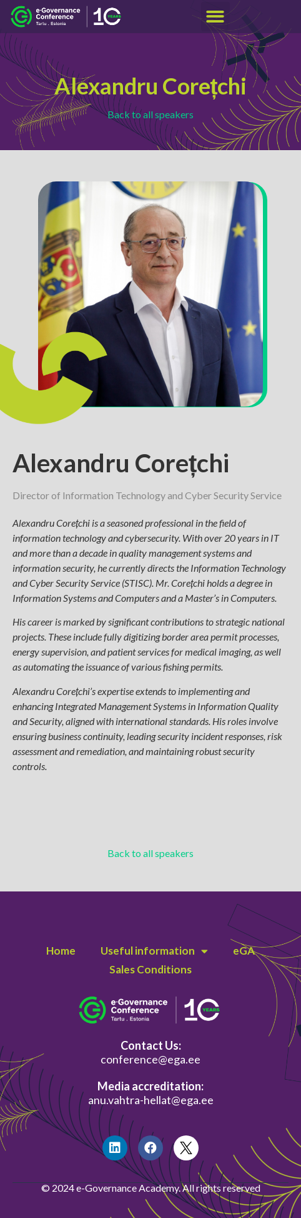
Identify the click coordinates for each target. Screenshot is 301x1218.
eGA (244, 950)
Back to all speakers (150, 114)
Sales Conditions (150, 969)
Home (61, 950)
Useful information (154, 950)
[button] (215, 16)
